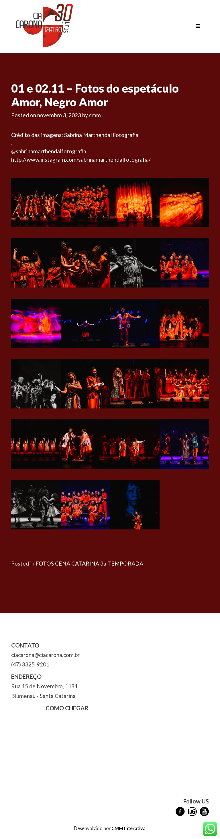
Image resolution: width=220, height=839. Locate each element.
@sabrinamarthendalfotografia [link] (48, 151)
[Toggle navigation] (198, 26)
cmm (95, 115)
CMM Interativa (128, 828)
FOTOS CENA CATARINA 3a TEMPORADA (89, 563)
